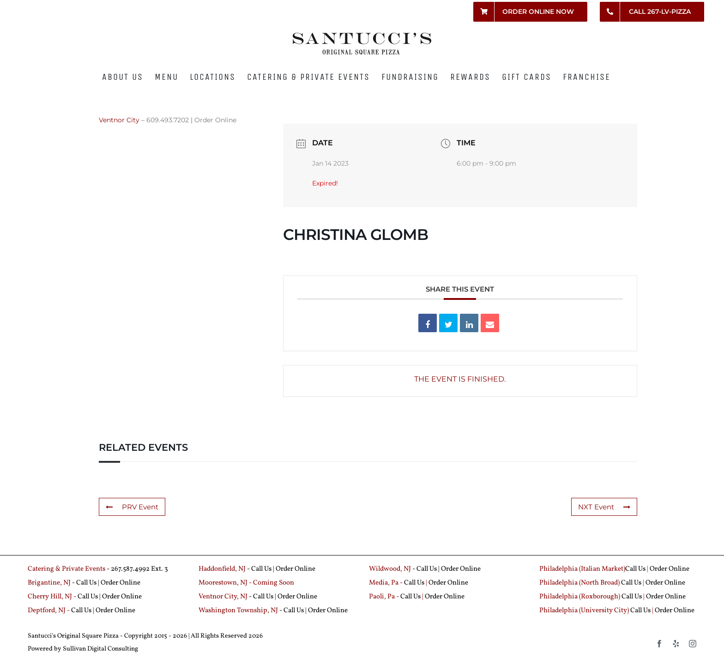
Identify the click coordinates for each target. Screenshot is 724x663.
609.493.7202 (167, 120)
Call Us (261, 569)
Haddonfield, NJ (223, 569)
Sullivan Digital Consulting (100, 649)
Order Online (215, 120)
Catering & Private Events (66, 569)
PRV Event (132, 506)
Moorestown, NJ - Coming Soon (246, 583)
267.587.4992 (130, 569)
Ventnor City (119, 120)
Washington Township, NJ (238, 610)
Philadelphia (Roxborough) (579, 597)
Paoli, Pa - (384, 597)
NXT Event (604, 506)
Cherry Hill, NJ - (53, 597)
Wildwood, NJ (390, 569)
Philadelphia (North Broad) (579, 583)
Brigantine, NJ (49, 583)
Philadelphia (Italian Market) (582, 569)
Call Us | (88, 583)
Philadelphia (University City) (584, 610)
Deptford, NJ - (49, 610)
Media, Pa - (386, 583)
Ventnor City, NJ (223, 597)
